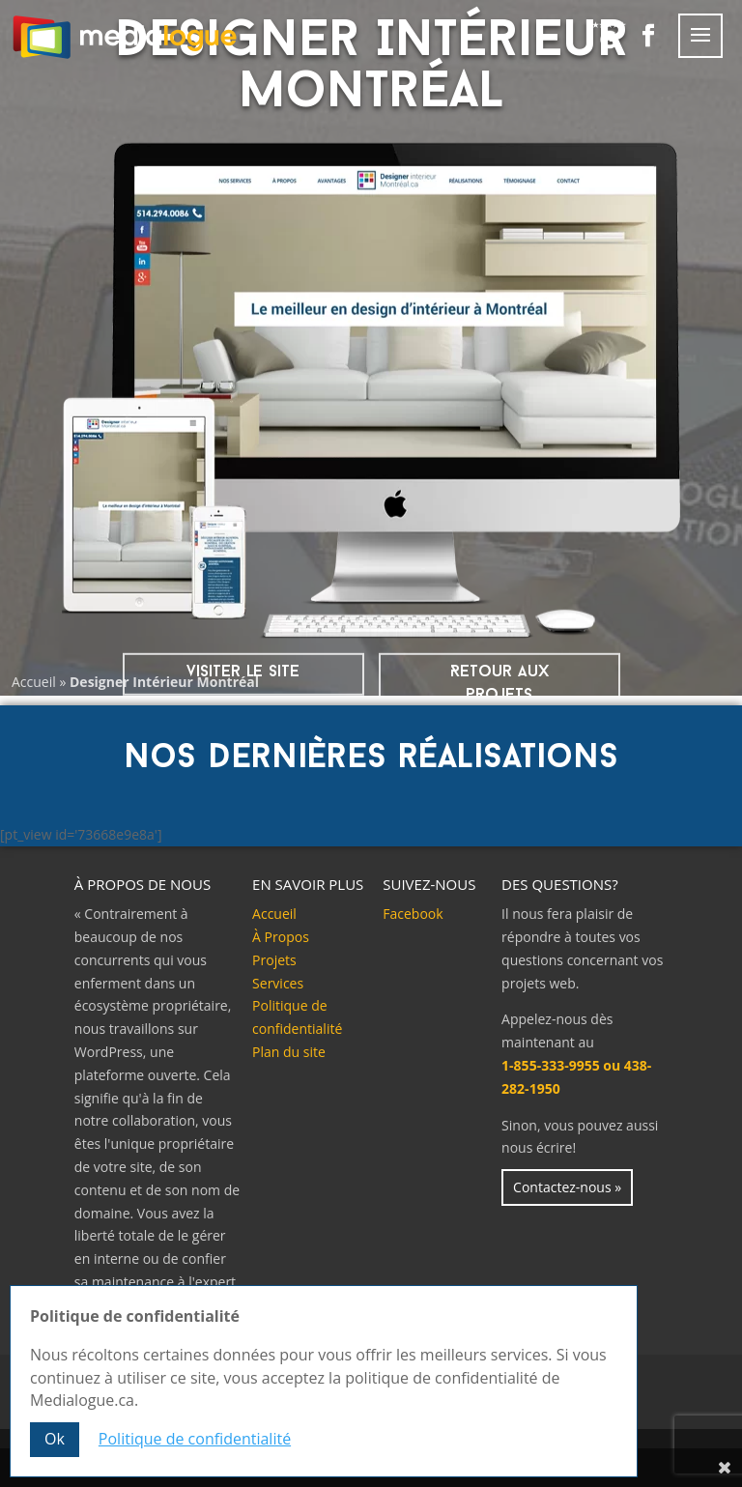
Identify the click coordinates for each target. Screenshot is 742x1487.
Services (277, 983)
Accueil (34, 681)
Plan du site (289, 1052)
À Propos (280, 937)
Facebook (412, 913)
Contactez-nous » (567, 1187)
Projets (274, 960)
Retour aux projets (499, 683)
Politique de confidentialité (195, 1438)
